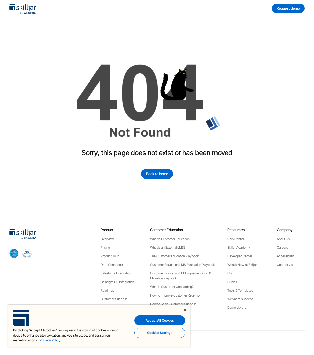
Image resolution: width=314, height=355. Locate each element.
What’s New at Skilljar (242, 265)
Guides (232, 282)
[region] (99, 326)
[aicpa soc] (14, 253)
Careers (282, 247)
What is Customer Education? (170, 239)
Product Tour (110, 256)
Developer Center (239, 256)
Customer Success (114, 299)
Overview (107, 239)
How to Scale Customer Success (173, 304)
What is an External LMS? (167, 247)
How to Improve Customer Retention (175, 295)
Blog (230, 273)
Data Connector (112, 265)
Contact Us (285, 265)
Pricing (105, 247)
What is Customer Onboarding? (172, 287)
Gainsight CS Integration (117, 282)
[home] (22, 8)
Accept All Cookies (160, 320)
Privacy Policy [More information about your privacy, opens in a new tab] (50, 340)
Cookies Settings (159, 333)
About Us (283, 239)
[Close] (185, 310)
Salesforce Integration (116, 273)
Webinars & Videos (240, 299)
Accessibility (285, 256)
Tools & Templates (240, 290)
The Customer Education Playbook (174, 256)
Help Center (235, 239)
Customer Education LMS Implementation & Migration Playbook (180, 275)
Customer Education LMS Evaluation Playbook (182, 265)
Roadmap (107, 290)
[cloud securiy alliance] (27, 253)
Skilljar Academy (238, 247)
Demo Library (236, 307)
